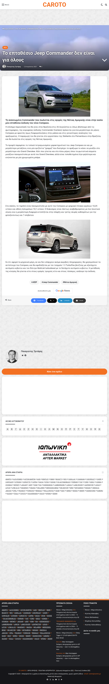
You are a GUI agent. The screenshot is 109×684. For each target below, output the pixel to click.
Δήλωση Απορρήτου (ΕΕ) (65, 670)
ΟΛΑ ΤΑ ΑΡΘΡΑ (20, 29)
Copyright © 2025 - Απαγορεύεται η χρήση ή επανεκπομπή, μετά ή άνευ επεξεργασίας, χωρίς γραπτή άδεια (45, 674)
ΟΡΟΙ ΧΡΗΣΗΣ (32, 670)
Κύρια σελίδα (7, 29)
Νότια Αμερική (70, 282)
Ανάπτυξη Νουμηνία (55, 676)
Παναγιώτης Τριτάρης (14, 67)
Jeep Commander (50, 282)
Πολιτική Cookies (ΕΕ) (82, 670)
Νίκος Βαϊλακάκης (92, 617)
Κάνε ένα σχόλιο (54, 371)
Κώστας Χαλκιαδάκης (93, 625)
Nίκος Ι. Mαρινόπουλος (64, 610)
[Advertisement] (54, 325)
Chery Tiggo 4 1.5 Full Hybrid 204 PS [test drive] (68, 635)
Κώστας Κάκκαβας (92, 613)
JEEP (35, 282)
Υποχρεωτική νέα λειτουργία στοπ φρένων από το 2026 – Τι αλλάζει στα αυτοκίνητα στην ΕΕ (67, 614)
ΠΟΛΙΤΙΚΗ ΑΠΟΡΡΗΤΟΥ (47, 670)
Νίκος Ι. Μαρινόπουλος (93, 610)
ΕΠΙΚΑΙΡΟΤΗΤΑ (32, 29)
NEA (41, 29)
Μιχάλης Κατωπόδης (93, 621)
